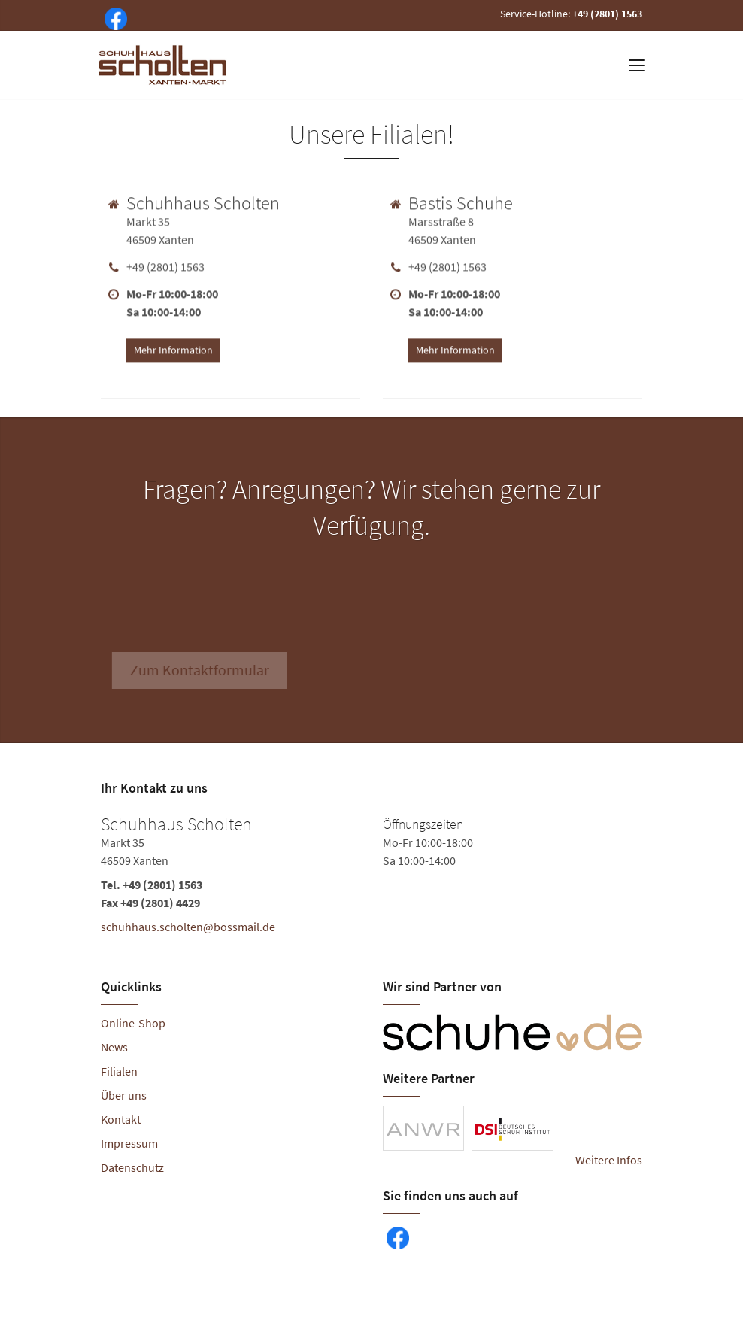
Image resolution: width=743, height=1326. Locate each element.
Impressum (129, 1143)
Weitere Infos (608, 1159)
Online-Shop (133, 1022)
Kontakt (121, 1119)
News (114, 1046)
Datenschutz (132, 1167)
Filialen (119, 1071)
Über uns (124, 1095)
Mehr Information (173, 347)
